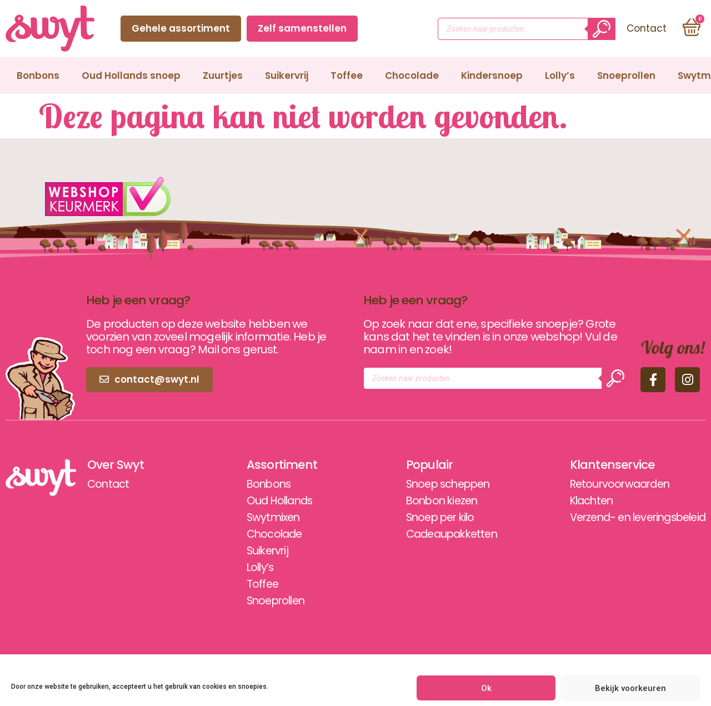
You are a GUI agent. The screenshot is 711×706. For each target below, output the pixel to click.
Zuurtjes (223, 75)
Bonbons (38, 75)
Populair (418, 464)
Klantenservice (601, 464)
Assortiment (276, 464)
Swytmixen (269, 517)
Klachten (582, 501)
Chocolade (412, 75)
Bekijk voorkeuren (630, 688)
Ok (486, 688)
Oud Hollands (276, 501)
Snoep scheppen (439, 484)
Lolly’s (560, 75)
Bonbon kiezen (432, 501)
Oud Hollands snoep (131, 75)
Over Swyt (116, 464)
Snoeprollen (626, 75)
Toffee (347, 75)
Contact (393, 28)
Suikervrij (286, 75)
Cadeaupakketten (443, 534)
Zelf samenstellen (301, 28)
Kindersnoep (492, 75)
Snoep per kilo (430, 517)
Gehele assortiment (180, 28)
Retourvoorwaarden (611, 484)
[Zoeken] (600, 29)
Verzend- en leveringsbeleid (632, 517)
